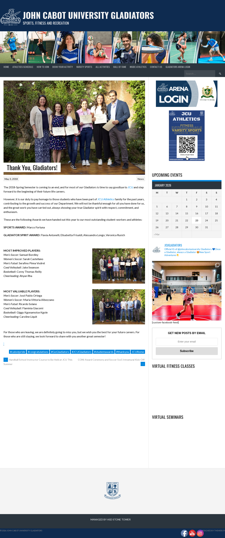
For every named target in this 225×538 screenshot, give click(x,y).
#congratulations (38, 351)
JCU (130, 187)
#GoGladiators (60, 351)
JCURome (138, 351)
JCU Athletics (106, 199)
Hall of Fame (119, 67)
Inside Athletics (138, 67)
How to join (43, 67)
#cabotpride (17, 351)
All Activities (103, 67)
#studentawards (104, 351)
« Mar (157, 234)
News (141, 178)
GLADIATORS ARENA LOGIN (178, 67)
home (6, 67)
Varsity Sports (84, 67)
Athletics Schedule (22, 67)
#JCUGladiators (81, 351)
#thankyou (122, 351)
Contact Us (156, 67)
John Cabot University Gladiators (88, 15)
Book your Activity (62, 67)
